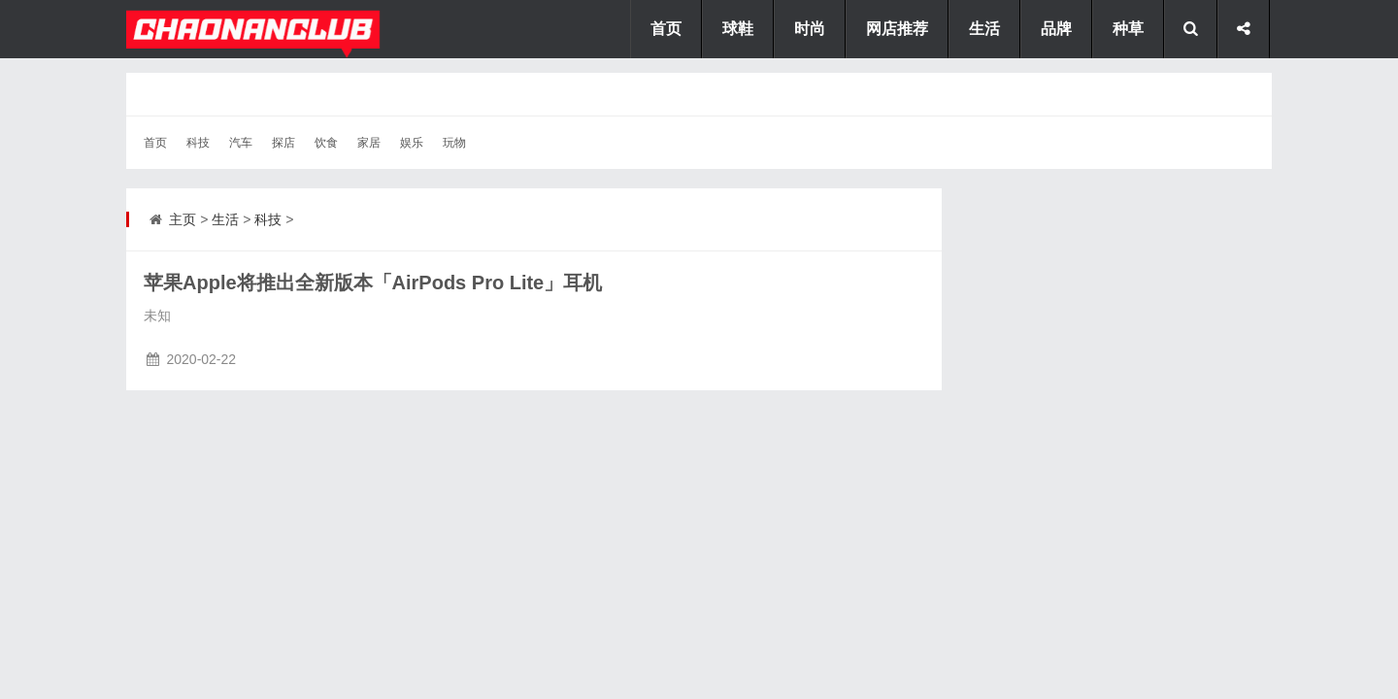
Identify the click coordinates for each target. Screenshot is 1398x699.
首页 (155, 143)
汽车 (240, 143)
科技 (198, 143)
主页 (182, 219)
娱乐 (411, 143)
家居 (369, 143)
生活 (225, 219)
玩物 (454, 143)
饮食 (326, 143)
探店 (283, 143)
